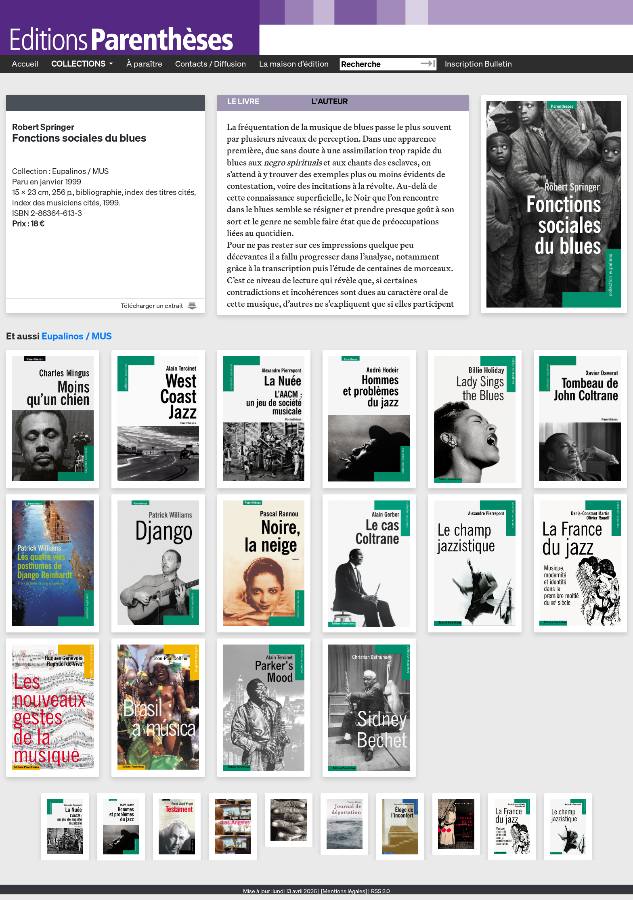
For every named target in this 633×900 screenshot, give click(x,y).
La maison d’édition (294, 64)
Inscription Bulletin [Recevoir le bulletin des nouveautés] (478, 64)
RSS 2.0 (380, 891)
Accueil (25, 64)
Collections (79, 64)
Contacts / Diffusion (210, 64)
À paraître (144, 64)
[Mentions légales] (344, 891)
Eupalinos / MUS (77, 336)
